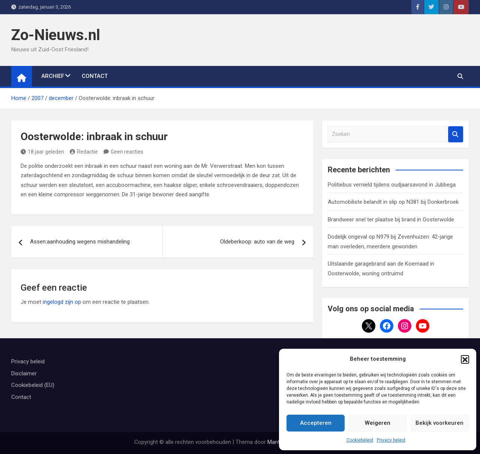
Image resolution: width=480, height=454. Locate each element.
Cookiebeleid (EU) (32, 385)
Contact (95, 76)
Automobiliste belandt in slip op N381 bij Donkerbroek (393, 202)
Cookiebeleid (359, 440)
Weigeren (377, 423)
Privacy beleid (391, 440)
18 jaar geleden (42, 152)
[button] (465, 359)
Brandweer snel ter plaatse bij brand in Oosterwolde (391, 219)
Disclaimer (24, 373)
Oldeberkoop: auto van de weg (257, 241)
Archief (52, 76)
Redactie (84, 152)
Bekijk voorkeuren (440, 423)
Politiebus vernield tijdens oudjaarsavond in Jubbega (392, 184)
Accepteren (316, 423)
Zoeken (455, 134)
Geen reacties (127, 152)
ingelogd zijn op (62, 302)
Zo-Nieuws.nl (55, 35)
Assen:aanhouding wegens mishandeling (80, 241)
